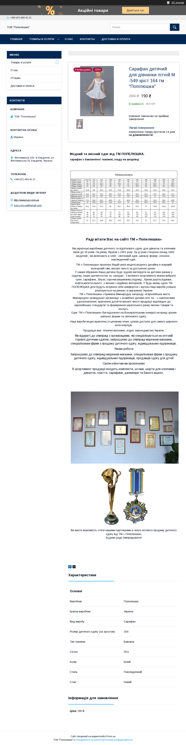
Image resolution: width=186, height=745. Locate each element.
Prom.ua (110, 736)
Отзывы (15, 78)
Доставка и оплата (116, 39)
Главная (16, 39)
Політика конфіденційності (118, 740)
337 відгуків (177, 2)
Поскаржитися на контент (88, 740)
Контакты (87, 39)
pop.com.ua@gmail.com (28, 205)
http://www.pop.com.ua (26, 199)
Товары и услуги (41, 39)
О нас (69, 39)
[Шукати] (174, 27)
